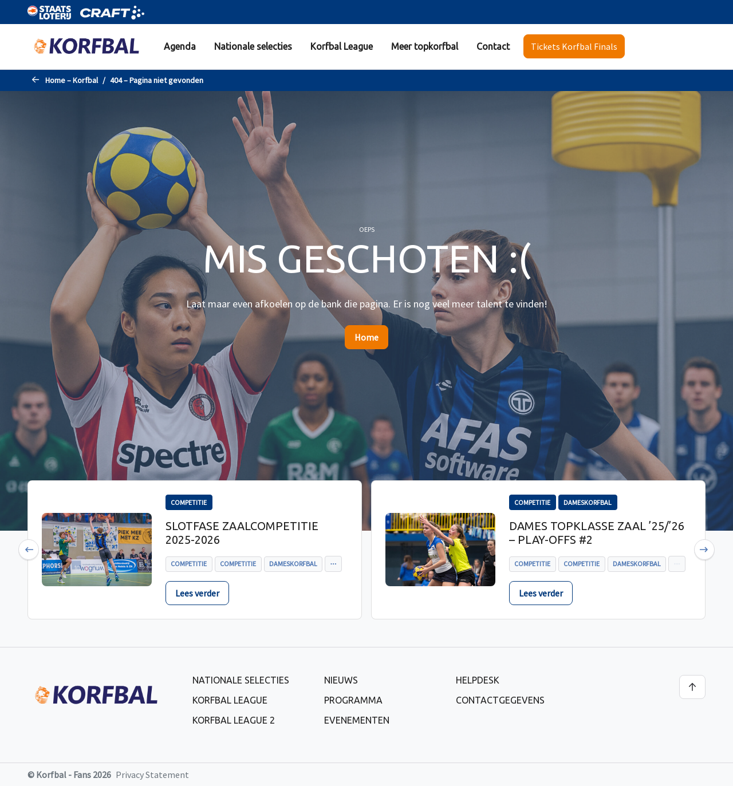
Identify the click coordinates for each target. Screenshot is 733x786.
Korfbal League (341, 46)
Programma (353, 700)
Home (366, 337)
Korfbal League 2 (233, 720)
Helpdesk (477, 680)
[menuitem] (180, 46)
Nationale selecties (253, 46)
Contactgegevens (500, 700)
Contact (493, 46)
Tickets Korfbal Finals (574, 46)
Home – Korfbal (71, 80)
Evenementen (356, 720)
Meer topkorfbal (424, 46)
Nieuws (341, 680)
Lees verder (197, 593)
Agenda (180, 46)
